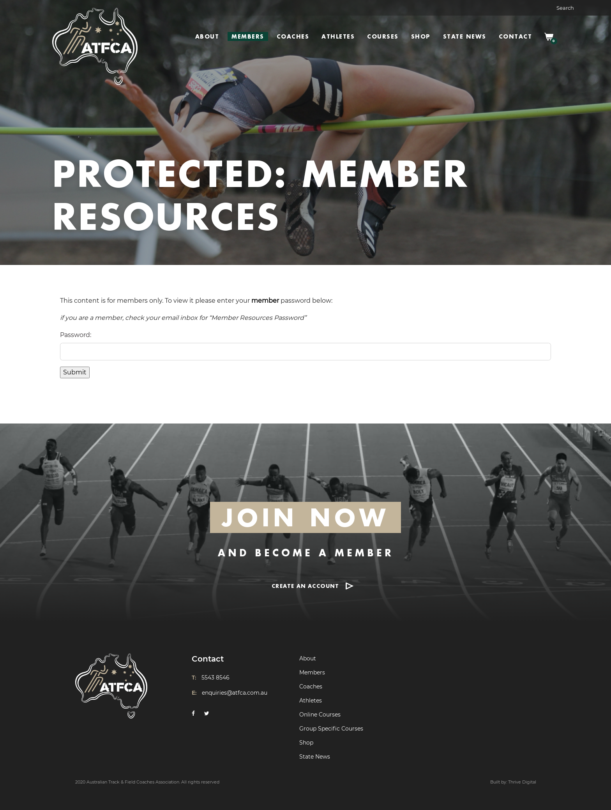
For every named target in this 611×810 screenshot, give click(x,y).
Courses (383, 36)
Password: (75, 335)
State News (464, 36)
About (207, 36)
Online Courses (320, 714)
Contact (515, 36)
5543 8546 (215, 677)
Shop (421, 36)
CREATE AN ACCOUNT (305, 585)
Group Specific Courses (331, 728)
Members (247, 36)
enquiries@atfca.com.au (234, 692)
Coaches (293, 36)
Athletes (338, 36)
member (265, 300)
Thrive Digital (522, 782)
